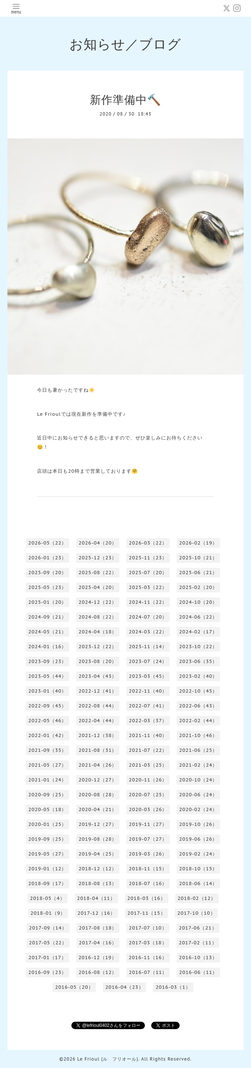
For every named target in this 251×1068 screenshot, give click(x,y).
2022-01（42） (47, 735)
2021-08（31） (98, 750)
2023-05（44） (47, 676)
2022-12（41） (98, 691)
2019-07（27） (148, 839)
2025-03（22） (148, 587)
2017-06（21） (198, 928)
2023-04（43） (98, 676)
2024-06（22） (198, 617)
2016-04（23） (124, 987)
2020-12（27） (98, 780)
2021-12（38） (98, 735)
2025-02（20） (198, 587)
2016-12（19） (97, 957)
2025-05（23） (47, 587)
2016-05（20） (74, 987)
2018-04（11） (96, 898)
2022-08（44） (98, 706)
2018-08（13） (98, 883)
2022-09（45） (47, 706)
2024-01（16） (47, 646)
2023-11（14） (148, 646)
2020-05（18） (47, 809)
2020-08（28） (98, 794)
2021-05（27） (47, 765)
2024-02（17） (198, 632)
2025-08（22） (98, 572)
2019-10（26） (198, 824)
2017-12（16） (96, 913)
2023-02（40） (198, 676)
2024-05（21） (47, 632)
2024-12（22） (98, 602)
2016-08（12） (98, 972)
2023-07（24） (148, 661)
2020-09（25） (47, 794)
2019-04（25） (98, 854)
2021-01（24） (47, 780)
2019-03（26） (148, 854)
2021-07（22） (148, 750)
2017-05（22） (48, 943)
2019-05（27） (47, 854)
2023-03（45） (148, 676)
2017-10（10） (196, 913)
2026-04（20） (98, 543)
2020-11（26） (148, 780)
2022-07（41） (148, 706)
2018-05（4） (47, 898)
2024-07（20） (148, 617)
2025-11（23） (148, 558)
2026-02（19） (198, 543)
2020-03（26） (148, 809)
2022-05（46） (47, 720)
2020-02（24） (198, 809)
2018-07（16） (148, 883)
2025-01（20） (47, 602)
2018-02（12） (196, 898)
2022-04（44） (98, 720)
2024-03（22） (148, 632)
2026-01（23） (47, 558)
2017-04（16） (98, 943)
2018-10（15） (198, 869)
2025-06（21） (198, 572)
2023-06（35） (198, 661)
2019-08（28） (98, 839)
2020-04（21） (98, 809)
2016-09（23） (47, 972)
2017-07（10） (148, 928)
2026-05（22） (47, 543)
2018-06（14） (198, 883)
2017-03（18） (148, 943)
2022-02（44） (198, 720)
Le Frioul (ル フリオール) (107, 1059)
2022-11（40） (148, 691)
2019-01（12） (47, 869)
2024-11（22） (148, 602)
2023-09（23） (47, 661)
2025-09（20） (47, 572)
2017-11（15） (147, 913)
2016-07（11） (148, 972)
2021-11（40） (148, 735)
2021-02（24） (198, 765)
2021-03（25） (148, 765)
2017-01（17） (47, 957)
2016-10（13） (198, 957)
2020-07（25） (148, 794)
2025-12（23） (98, 558)
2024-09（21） (47, 617)
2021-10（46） (198, 735)
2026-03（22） (148, 543)
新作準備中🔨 (125, 99)
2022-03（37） (148, 720)
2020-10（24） (198, 780)
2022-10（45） (198, 691)
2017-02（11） (198, 943)
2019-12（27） (98, 824)
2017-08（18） (98, 928)
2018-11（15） (148, 869)
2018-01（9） (47, 913)
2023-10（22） (198, 646)
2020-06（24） (198, 794)
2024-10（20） (198, 602)
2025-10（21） (198, 558)
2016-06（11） (198, 972)
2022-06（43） (198, 706)
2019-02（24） (198, 854)
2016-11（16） (148, 957)
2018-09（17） (47, 883)
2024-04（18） (98, 632)
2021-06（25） (198, 750)
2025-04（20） (98, 587)
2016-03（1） (173, 987)
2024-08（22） (98, 617)
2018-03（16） (146, 898)
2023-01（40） (47, 691)
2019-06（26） (198, 839)
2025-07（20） (148, 572)
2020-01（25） (47, 824)
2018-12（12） (98, 869)
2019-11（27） (148, 824)
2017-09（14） (48, 928)
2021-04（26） (98, 765)
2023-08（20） (98, 661)
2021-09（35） (47, 750)
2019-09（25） (47, 839)
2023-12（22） (98, 646)
